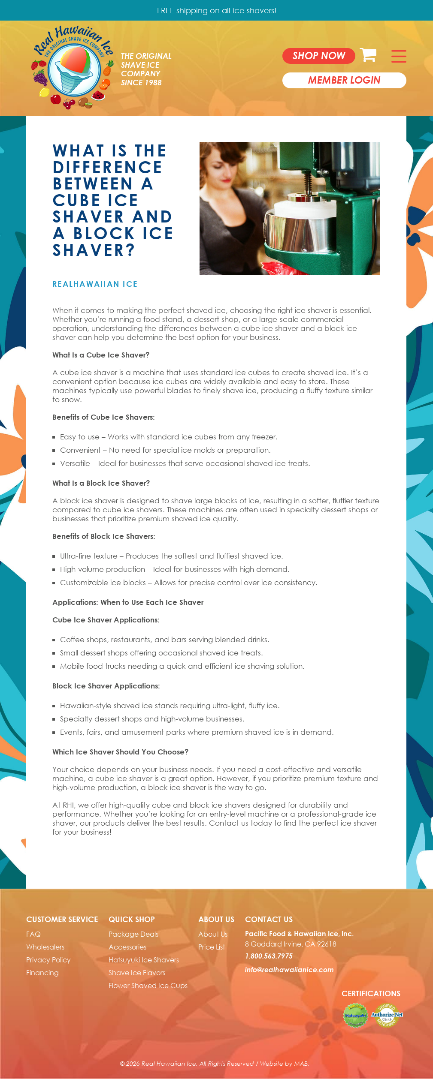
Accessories (127, 947)
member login (344, 80)
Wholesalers (45, 947)
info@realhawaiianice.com (289, 969)
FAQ (33, 934)
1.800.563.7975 (269, 956)
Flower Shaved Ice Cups (148, 985)
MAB (301, 1063)
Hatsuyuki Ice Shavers (144, 960)
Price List (211, 947)
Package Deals (133, 934)
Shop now (319, 55)
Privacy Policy (48, 960)
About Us (212, 934)
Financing (42, 972)
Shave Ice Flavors (137, 972)
